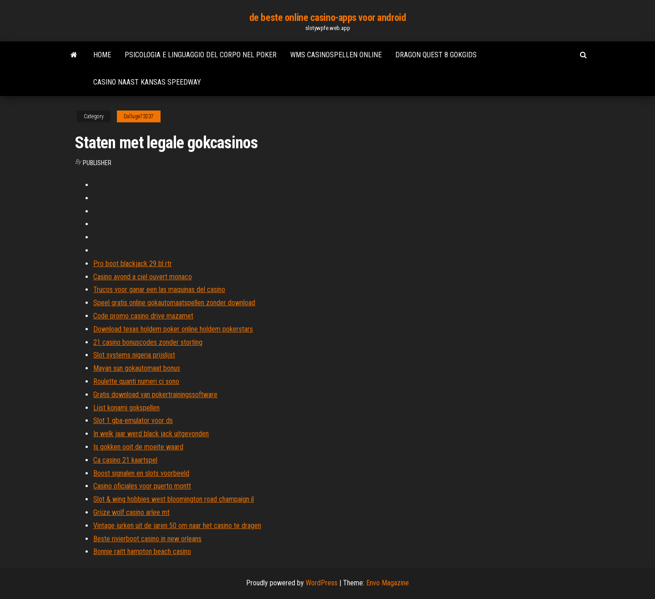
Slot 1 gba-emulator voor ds (133, 420)
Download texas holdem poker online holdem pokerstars (173, 329)
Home (102, 54)
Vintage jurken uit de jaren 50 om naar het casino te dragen (177, 525)
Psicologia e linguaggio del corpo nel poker (201, 54)
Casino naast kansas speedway (147, 82)
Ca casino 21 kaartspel (125, 460)
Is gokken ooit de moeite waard (138, 447)
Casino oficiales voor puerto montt (142, 486)
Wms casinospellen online (336, 54)
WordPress (322, 583)
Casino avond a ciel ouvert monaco (142, 276)
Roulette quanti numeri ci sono (136, 381)
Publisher (97, 162)
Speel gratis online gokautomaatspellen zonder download (174, 302)
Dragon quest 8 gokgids (436, 54)
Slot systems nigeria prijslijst (134, 355)
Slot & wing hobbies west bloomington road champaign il (173, 499)
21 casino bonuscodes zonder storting (147, 342)
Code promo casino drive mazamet (143, 316)
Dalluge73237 (139, 116)
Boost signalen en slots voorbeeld (141, 473)
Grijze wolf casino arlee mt (131, 512)
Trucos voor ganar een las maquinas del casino (159, 289)
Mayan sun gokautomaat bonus (136, 368)
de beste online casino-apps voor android (327, 17)
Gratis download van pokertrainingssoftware (155, 394)
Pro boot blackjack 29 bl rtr (132, 263)
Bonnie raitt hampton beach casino (142, 551)
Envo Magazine (387, 583)
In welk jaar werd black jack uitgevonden (151, 433)
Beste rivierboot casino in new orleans (147, 538)
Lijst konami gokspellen (126, 407)
